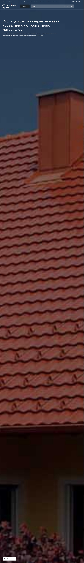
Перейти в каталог (9, 558)
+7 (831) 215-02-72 (75, 1)
